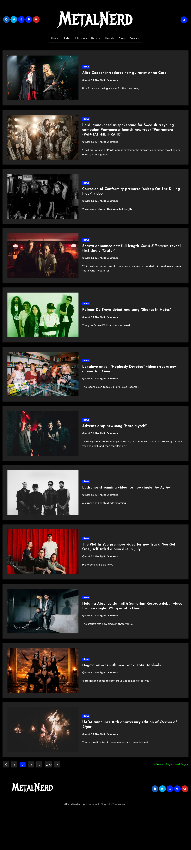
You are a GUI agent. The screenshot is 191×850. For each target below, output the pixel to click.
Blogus (104, 845)
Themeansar (119, 845)
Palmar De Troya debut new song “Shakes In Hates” (127, 325)
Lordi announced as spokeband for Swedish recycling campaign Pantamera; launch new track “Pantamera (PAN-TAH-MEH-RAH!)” (128, 135)
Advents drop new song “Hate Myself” (115, 448)
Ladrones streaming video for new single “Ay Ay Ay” (127, 513)
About (122, 38)
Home (54, 38)
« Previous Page (163, 805)
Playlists (109, 38)
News (87, 68)
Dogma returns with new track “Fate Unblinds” (122, 701)
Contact (135, 38)
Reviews (95, 38)
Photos (66, 38)
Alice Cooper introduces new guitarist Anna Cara (125, 74)
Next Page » (181, 805)
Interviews (81, 38)
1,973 (48, 805)
